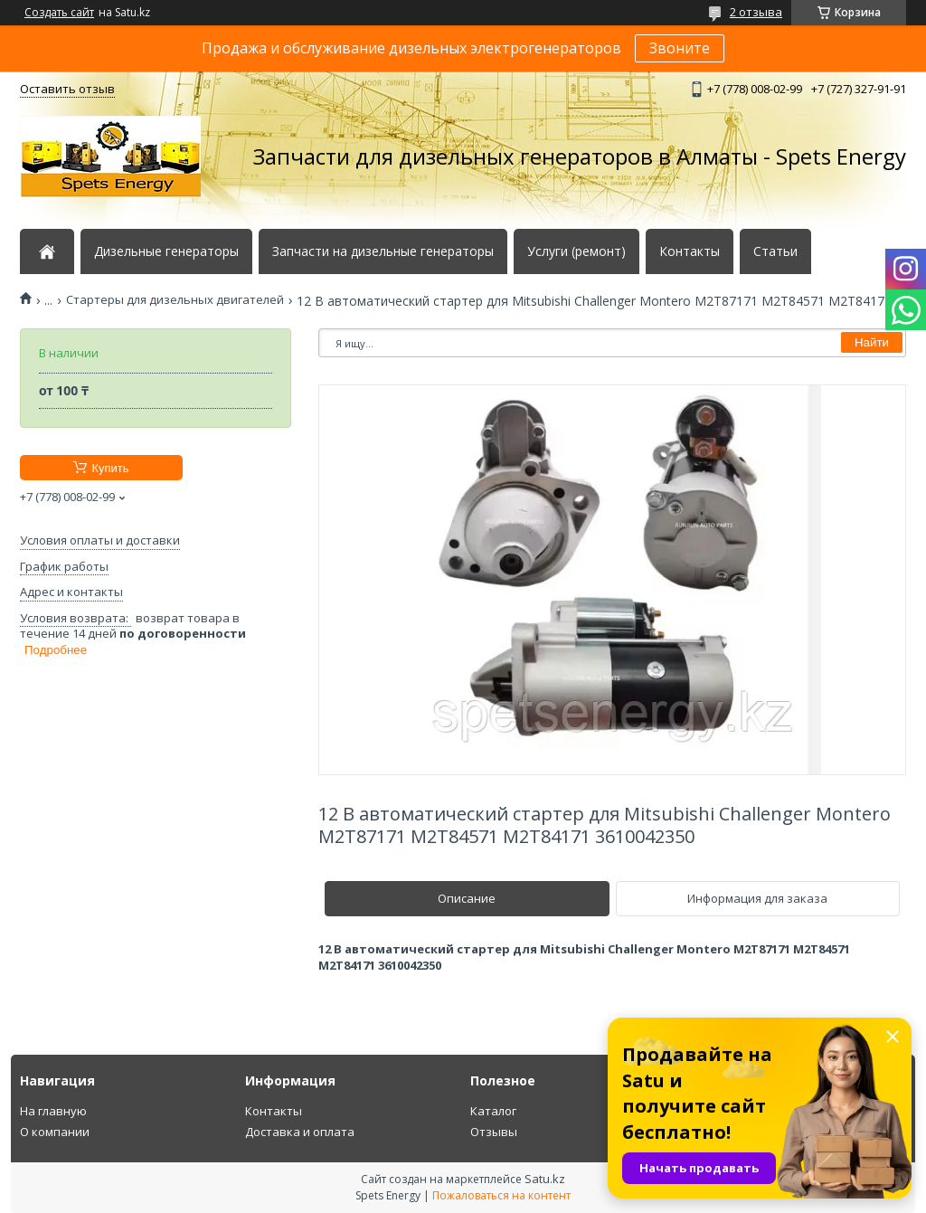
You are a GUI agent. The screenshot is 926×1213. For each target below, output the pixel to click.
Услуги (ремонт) (576, 251)
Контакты (689, 251)
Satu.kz (544, 1178)
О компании (55, 1131)
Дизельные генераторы (166, 251)
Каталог (493, 1111)
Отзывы (493, 1131)
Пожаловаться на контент (501, 1195)
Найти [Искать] (872, 342)
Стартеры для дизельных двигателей (175, 300)
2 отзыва (756, 12)
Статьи (775, 251)
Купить (109, 468)
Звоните (679, 48)
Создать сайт (59, 12)
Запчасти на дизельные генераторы (383, 251)
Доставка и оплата (299, 1131)
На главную (53, 1111)
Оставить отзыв (67, 89)
